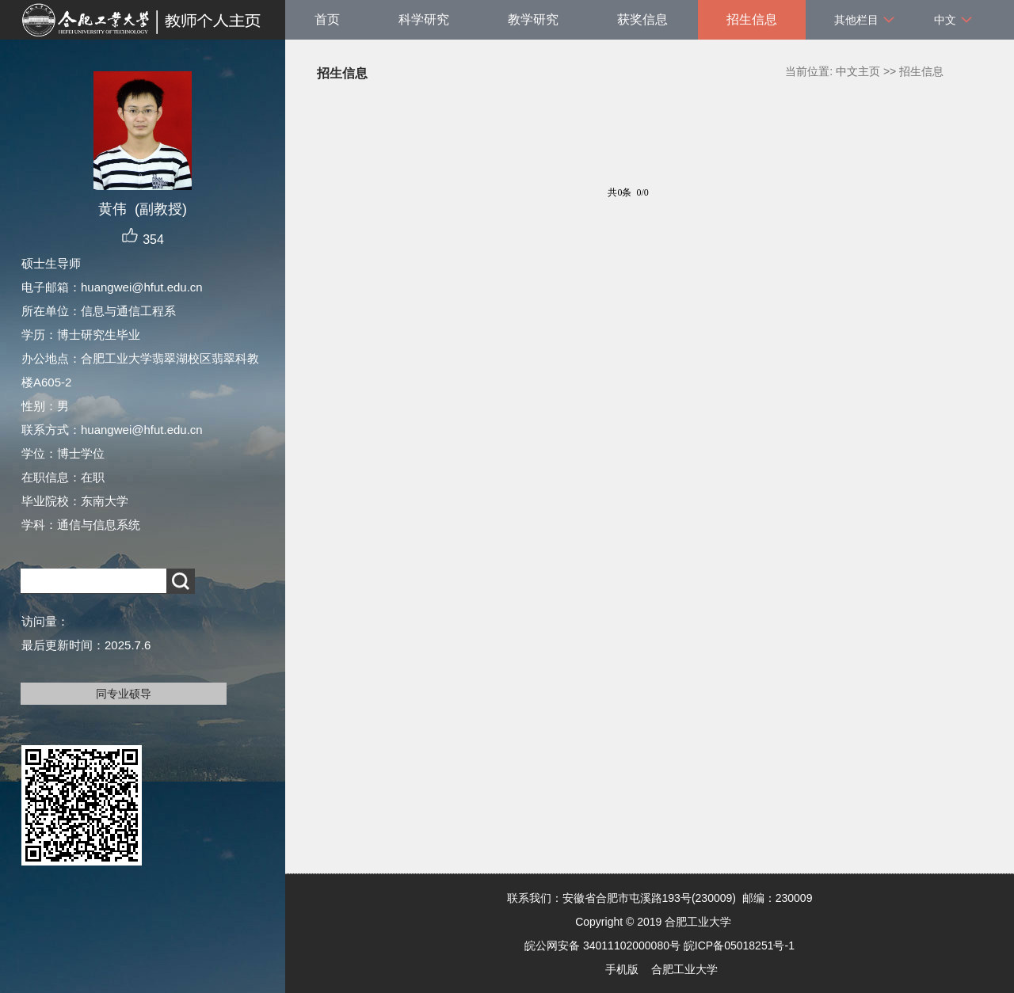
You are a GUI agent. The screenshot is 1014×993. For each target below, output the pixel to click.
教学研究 (533, 19)
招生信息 (751, 19)
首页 (327, 19)
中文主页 (858, 71)
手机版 (622, 969)
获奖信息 (642, 19)
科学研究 (423, 19)
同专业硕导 (123, 693)
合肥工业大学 (684, 969)
